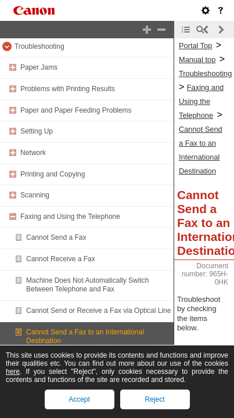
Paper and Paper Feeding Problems (75, 110)
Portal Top (195, 45)
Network (33, 153)
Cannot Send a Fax (56, 237)
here (13, 371)
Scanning (34, 195)
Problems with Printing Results (67, 89)
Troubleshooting (39, 46)
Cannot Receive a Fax (60, 259)
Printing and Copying (52, 174)
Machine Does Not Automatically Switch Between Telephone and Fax (87, 285)
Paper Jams (38, 67)
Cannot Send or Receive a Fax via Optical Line (98, 311)
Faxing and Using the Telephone (70, 216)
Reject (154, 399)
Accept (79, 399)
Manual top (197, 59)
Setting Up (36, 131)
